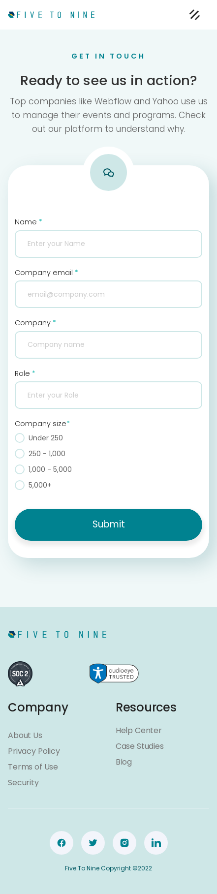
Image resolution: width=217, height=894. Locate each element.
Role (25, 373)
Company (35, 323)
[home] (51, 14)
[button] (194, 15)
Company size (42, 424)
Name (28, 222)
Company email (46, 272)
